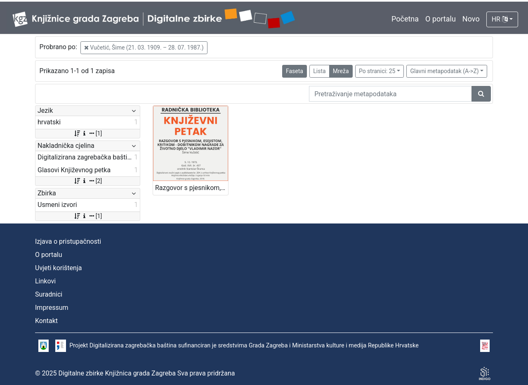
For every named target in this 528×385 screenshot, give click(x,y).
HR (500, 19)
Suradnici (48, 294)
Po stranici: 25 (377, 71)
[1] (87, 133)
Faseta (294, 71)
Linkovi (45, 281)
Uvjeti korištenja (58, 268)
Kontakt (46, 321)
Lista (319, 71)
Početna (405, 18)
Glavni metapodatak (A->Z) (444, 71)
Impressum (51, 307)
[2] (87, 181)
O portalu (440, 18)
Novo (471, 18)
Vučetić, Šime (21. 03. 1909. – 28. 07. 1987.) (144, 47)
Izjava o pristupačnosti (68, 241)
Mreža (341, 71)
